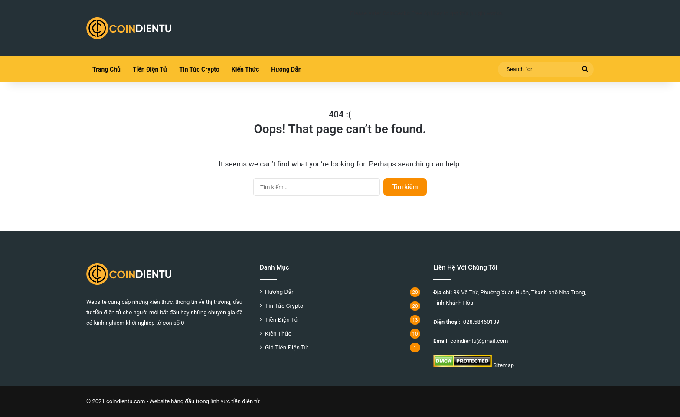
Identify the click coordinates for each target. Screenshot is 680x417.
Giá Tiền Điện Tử (286, 347)
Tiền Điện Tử (150, 69)
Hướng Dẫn (286, 69)
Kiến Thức (245, 69)
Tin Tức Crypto (199, 69)
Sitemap (503, 365)
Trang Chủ (106, 69)
